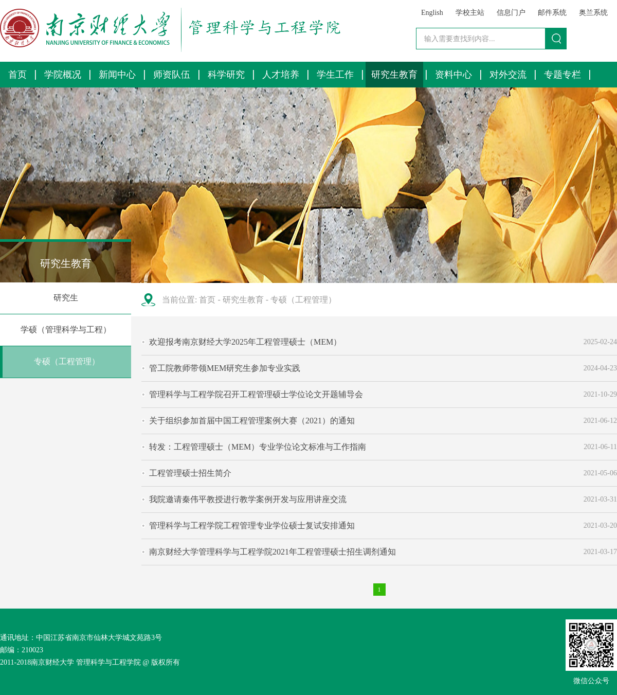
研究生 (65, 297)
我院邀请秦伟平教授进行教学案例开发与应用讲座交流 (248, 499)
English (432, 12)
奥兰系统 (593, 12)
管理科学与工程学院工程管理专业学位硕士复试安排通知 (252, 525)
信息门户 (511, 12)
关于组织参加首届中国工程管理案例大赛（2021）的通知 (252, 420)
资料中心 (453, 74)
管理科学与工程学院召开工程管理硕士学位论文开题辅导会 (256, 394)
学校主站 (470, 12)
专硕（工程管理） (67, 361)
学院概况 (62, 74)
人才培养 (280, 74)
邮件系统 (552, 12)
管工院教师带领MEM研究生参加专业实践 (224, 368)
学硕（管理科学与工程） (66, 329)
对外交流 (508, 74)
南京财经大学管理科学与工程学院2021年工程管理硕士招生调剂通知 (272, 551)
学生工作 (335, 74)
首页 (17, 74)
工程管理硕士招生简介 (190, 473)
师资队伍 (171, 74)
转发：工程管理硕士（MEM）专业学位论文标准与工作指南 (257, 446)
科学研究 (226, 74)
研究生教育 (394, 74)
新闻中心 (117, 74)
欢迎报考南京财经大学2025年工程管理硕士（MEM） (245, 341)
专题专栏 (562, 74)
